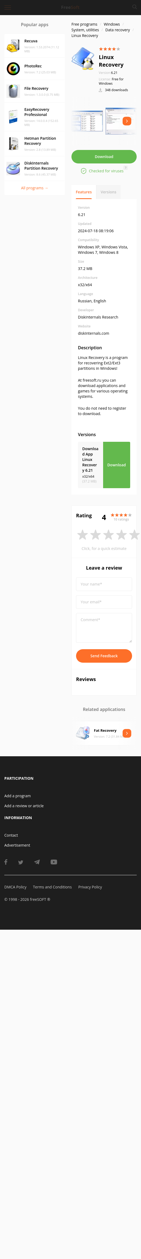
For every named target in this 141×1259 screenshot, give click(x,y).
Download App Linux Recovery (90, 459)
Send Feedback (104, 655)
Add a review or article (24, 805)
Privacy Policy (90, 886)
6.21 (108, 72)
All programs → (34, 187)
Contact (11, 835)
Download (104, 156)
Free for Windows (111, 81)
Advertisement (17, 845)
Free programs (84, 24)
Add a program (17, 795)
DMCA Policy (15, 886)
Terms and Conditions (52, 886)
